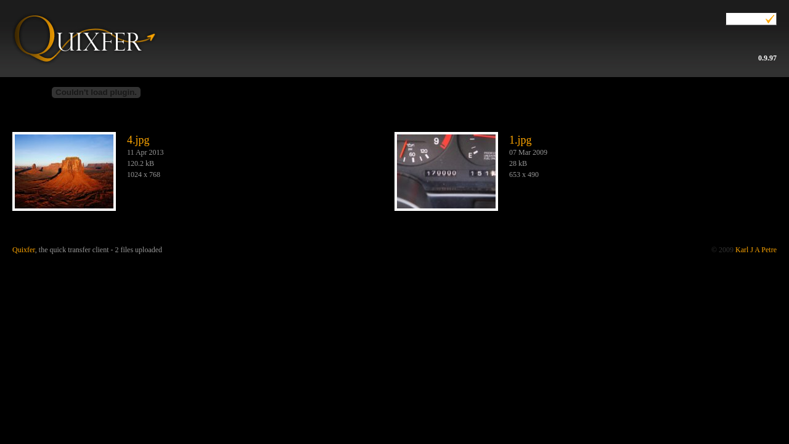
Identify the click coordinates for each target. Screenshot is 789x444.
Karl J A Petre (756, 249)
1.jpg (520, 140)
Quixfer (84, 32)
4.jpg (138, 140)
